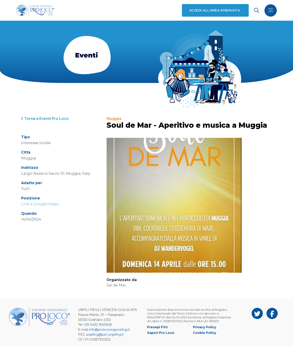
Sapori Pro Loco (160, 333)
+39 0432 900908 (97, 325)
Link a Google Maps (40, 204)
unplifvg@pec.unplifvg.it (105, 335)
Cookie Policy (204, 333)
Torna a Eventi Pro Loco (45, 118)
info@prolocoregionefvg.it (109, 330)
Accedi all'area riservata (214, 10)
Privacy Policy (204, 327)
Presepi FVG (157, 327)
